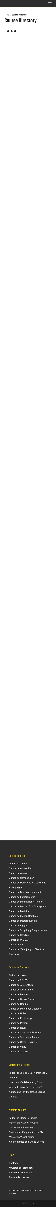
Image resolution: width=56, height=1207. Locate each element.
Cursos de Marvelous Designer (25, 1009)
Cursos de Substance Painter (24, 1037)
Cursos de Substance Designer (25, 1032)
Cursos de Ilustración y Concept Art (27, 906)
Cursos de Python (18, 1023)
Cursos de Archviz (18, 873)
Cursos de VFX (16, 944)
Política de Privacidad (20, 1172)
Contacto (14, 1163)
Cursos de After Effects (21, 985)
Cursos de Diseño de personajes (26, 892)
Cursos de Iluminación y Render (26, 902)
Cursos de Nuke (17, 1013)
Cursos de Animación (20, 868)
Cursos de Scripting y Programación (28, 930)
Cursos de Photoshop (20, 1018)
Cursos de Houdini (18, 1004)
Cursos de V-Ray (17, 1047)
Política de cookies (19, 1177)
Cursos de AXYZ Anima (21, 989)
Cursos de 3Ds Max (19, 980)
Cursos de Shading (19, 935)
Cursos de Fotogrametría (22, 897)
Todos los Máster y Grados (23, 1118)
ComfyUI (13, 1097)
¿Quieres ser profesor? (21, 1168)
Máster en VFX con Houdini (23, 1123)
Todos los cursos (18, 863)
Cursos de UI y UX (18, 940)
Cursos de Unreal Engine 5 (23, 1042)
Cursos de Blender (18, 994)
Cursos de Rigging (18, 925)
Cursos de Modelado (20, 911)
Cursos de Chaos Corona (22, 999)
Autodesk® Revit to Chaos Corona (27, 1092)
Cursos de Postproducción (23, 921)
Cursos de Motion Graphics (23, 916)
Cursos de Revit (17, 1028)
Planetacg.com (17, 1190)
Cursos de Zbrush (18, 1051)
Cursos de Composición (21, 878)
